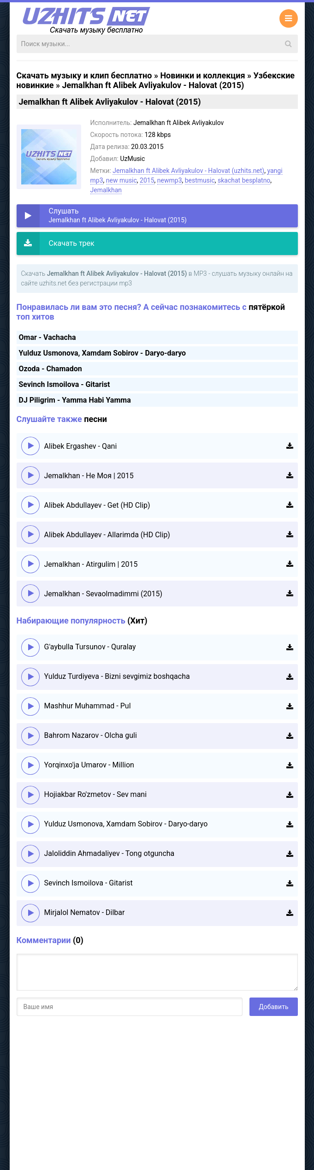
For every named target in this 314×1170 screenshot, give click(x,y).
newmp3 (169, 180)
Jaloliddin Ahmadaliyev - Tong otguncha (109, 853)
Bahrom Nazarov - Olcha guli (90, 735)
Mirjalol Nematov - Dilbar (84, 912)
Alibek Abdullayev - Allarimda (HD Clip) (107, 534)
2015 (147, 180)
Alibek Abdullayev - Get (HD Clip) (97, 505)
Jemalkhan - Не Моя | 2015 (89, 475)
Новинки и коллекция (202, 75)
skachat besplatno (244, 180)
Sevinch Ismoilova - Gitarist (64, 384)
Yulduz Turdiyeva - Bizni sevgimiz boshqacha (117, 676)
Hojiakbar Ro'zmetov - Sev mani (95, 794)
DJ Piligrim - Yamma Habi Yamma (75, 400)
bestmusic (200, 180)
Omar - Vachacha (47, 337)
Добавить (273, 1006)
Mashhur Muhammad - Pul (87, 705)
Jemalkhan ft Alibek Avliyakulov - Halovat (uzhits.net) (188, 170)
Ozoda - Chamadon (50, 368)
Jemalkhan (106, 190)
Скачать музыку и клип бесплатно (84, 75)
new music (121, 180)
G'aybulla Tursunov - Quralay (90, 646)
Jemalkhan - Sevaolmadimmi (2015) (103, 593)
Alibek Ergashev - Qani (80, 446)
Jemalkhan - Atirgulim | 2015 (91, 564)
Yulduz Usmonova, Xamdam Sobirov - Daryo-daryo (102, 353)
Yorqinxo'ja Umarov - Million (89, 764)
